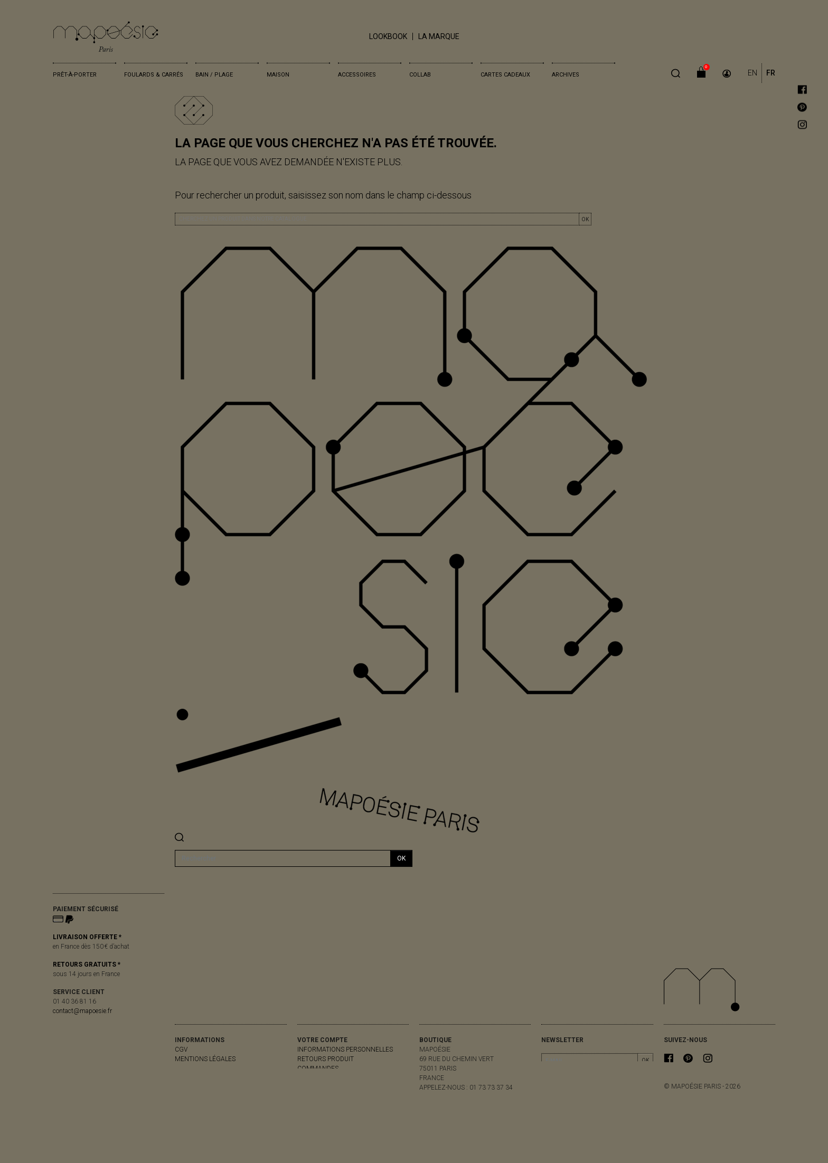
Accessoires (357, 74)
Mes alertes (317, 1097)
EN (752, 73)
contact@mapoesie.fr (82, 1011)
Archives (565, 74)
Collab (420, 74)
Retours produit (325, 1059)
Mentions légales (205, 1059)
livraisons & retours (210, 1068)
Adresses (312, 1087)
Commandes (317, 1068)
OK (585, 219)
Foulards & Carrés (153, 74)
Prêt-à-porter (75, 74)
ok (401, 858)
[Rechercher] (283, 858)
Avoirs (308, 1078)
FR (770, 73)
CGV (181, 1049)
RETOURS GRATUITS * (86, 964)
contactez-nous (203, 1078)
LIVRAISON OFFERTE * (87, 937)
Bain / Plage (214, 74)
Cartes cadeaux (505, 74)
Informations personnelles (345, 1049)
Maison (278, 74)
